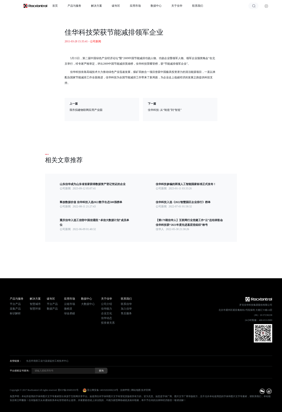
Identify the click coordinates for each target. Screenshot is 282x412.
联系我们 (197, 5)
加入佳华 (126, 308)
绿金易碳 (69, 313)
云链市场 (69, 304)
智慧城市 (35, 304)
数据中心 (156, 5)
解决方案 (96, 5)
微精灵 (68, 308)
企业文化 (106, 313)
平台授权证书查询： (20, 370)
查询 (101, 370)
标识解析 (15, 313)
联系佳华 (126, 304)
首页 (55, 5)
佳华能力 (106, 308)
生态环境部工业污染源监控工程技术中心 (47, 361)
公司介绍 (106, 304)
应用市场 (135, 5)
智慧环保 (35, 308)
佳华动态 (106, 318)
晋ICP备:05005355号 (68, 390)
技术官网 (146, 390)
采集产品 (15, 308)
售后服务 (126, 313)
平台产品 (15, 304)
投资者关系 (108, 322)
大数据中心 (88, 304)
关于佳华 (176, 5)
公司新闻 (95, 41)
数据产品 (52, 308)
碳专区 (116, 5)
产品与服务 (74, 5)
